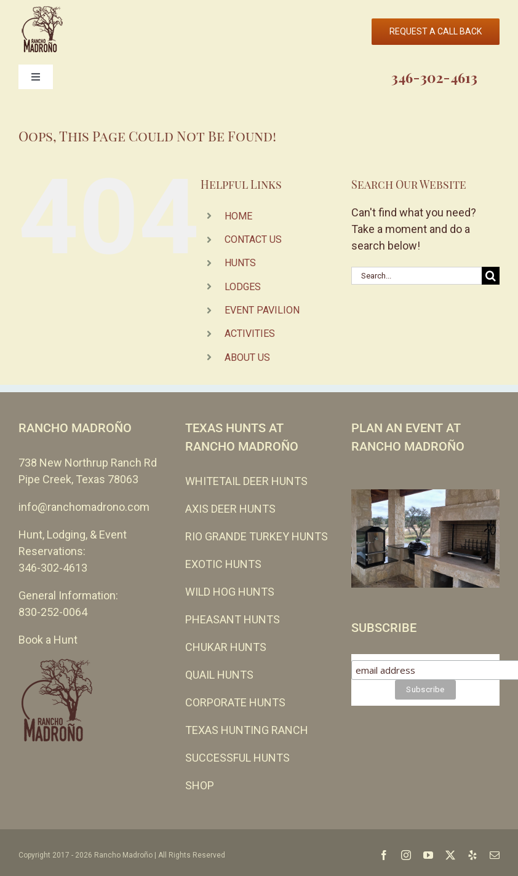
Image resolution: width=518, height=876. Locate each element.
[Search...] (416, 276)
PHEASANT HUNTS (232, 619)
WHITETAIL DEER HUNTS (246, 481)
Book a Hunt (48, 639)
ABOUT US (247, 357)
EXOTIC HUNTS (223, 564)
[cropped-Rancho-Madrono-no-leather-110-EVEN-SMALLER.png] (41, 11)
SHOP (199, 785)
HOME (238, 216)
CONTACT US (253, 239)
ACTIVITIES (250, 333)
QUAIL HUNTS (219, 674)
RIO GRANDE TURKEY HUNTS (256, 536)
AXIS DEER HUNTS (230, 508)
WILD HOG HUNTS (229, 591)
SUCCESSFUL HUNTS (237, 757)
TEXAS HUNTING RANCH (246, 730)
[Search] (491, 276)
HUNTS (240, 263)
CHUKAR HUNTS (225, 647)
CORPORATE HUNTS (235, 702)
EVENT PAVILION (262, 310)
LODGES (243, 287)
